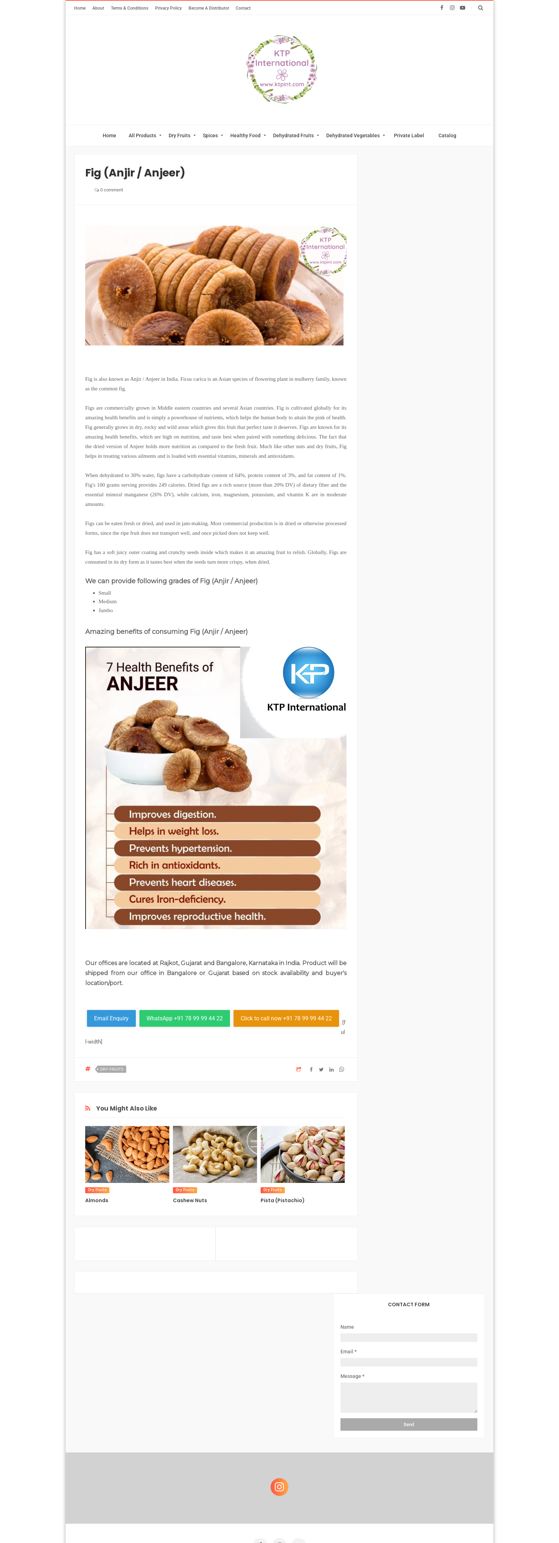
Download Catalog (313, 1422)
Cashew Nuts (190, 1200)
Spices (210, 135)
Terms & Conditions (129, 8)
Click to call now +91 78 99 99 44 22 (286, 1018)
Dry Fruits (179, 135)
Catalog (447, 135)
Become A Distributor (209, 8)
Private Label (409, 135)
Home (80, 8)
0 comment (108, 190)
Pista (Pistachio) (283, 1200)
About (98, 8)
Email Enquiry (111, 1018)
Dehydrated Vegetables (353, 135)
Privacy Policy (168, 8)
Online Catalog (260, 1422)
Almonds (96, 1200)
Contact (243, 8)
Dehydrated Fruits (293, 135)
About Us (173, 1422)
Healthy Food (245, 135)
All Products (142, 135)
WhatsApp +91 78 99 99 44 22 (185, 1018)
